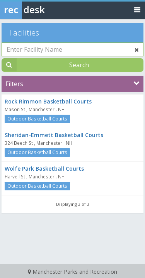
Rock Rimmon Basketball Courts (48, 101)
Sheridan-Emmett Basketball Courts (54, 135)
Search (79, 65)
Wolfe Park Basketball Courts (44, 168)
